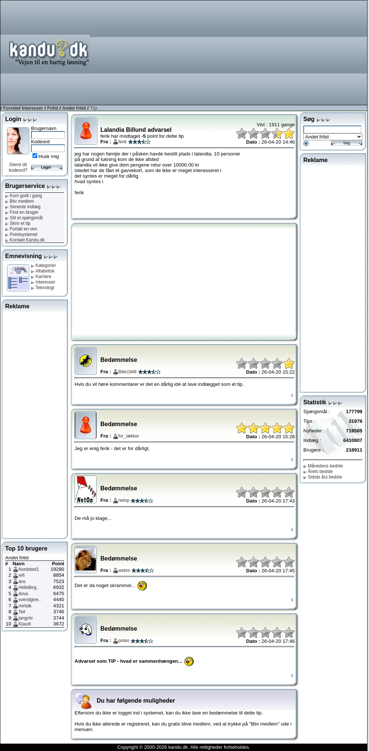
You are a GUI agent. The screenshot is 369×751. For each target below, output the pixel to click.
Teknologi (42, 287)
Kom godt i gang (23, 195)
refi (21, 575)
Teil (21, 611)
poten (124, 640)
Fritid (52, 108)
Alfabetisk (43, 271)
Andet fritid (74, 108)
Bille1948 (127, 371)
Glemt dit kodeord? (18, 167)
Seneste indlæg (23, 206)
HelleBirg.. (28, 587)
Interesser (32, 108)
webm (124, 570)
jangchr (25, 618)
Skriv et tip (17, 223)
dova (23, 593)
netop (124, 500)
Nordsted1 (28, 569)
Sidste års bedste (322, 477)
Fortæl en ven (21, 229)
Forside (11, 108)
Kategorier (43, 265)
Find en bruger (21, 212)
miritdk (24, 605)
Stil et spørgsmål (24, 217)
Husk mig (48, 156)
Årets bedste (318, 471)
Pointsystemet (21, 234)
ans (21, 581)
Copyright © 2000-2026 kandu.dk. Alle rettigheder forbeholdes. (183, 747)
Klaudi (24, 624)
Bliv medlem (19, 201)
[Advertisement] (274, 52)
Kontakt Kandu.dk (25, 240)
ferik (122, 141)
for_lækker (128, 436)
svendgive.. (29, 599)
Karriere (41, 276)
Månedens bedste (323, 466)
